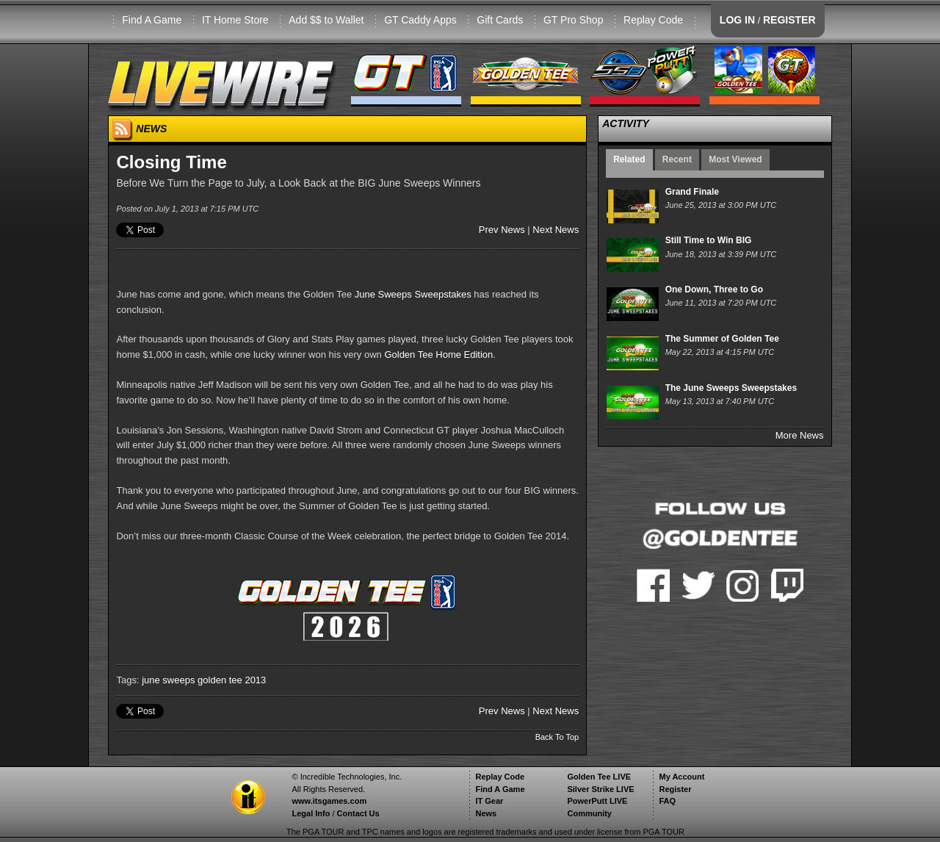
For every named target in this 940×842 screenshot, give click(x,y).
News (485, 813)
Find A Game (151, 20)
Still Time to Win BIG (708, 240)
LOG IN (737, 20)
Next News (555, 229)
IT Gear (489, 800)
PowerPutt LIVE (597, 800)
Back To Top (557, 737)
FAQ (667, 800)
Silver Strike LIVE (600, 789)
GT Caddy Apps (420, 20)
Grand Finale (692, 192)
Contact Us (358, 813)
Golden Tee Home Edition (438, 354)
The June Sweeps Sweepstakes (731, 388)
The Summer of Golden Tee (722, 339)
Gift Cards (500, 20)
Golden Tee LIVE (599, 776)
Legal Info (311, 813)
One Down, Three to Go (714, 289)
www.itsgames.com (329, 800)
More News (800, 435)
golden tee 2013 (232, 680)
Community (589, 813)
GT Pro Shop (573, 20)
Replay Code (653, 20)
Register (675, 789)
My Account (681, 776)
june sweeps (168, 680)
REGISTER (789, 20)
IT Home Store (235, 20)
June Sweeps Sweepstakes (413, 294)
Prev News (502, 229)
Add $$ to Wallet (326, 20)
